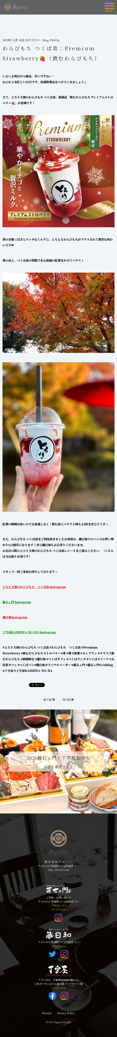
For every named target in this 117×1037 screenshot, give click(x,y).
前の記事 (49, 699)
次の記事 (68, 699)
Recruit (46, 1013)
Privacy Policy (66, 1013)
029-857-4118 (58, 946)
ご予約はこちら (58, 905)
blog (46, 40)
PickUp (54, 40)
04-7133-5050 (58, 988)
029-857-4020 (62, 870)
